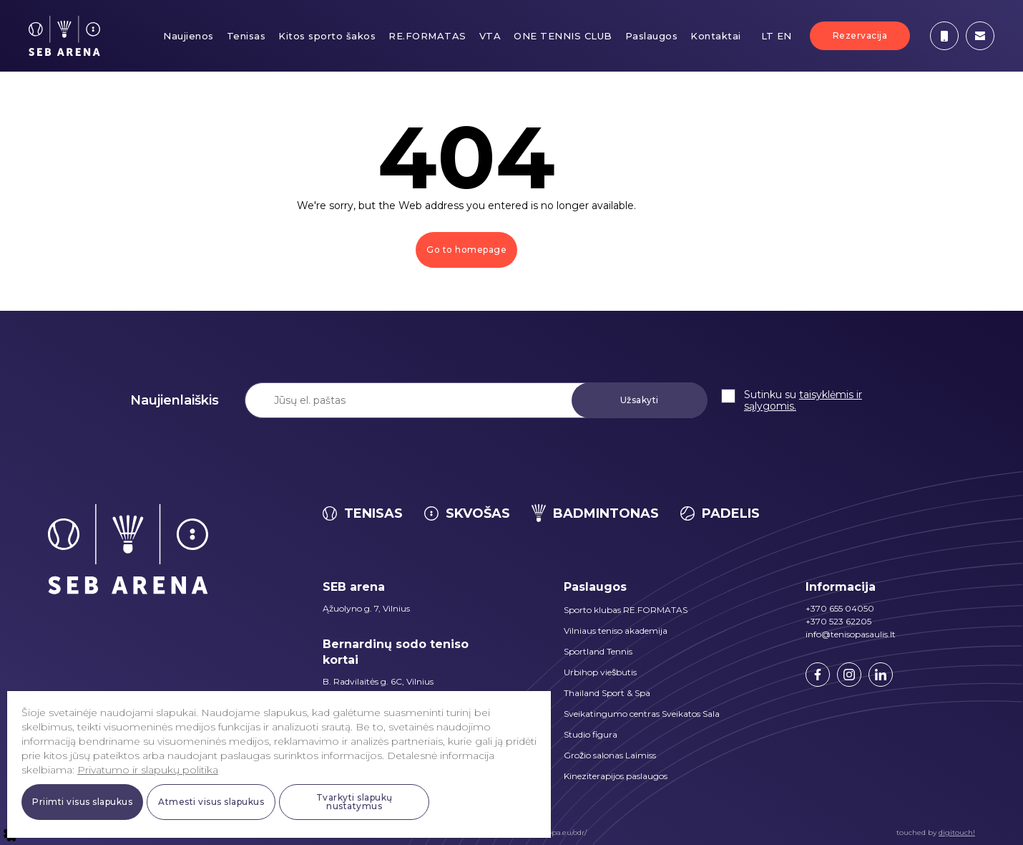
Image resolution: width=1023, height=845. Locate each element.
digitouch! (957, 832)
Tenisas (246, 36)
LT (767, 36)
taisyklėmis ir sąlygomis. (803, 400)
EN (784, 36)
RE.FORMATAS (427, 36)
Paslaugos (651, 36)
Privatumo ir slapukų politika (147, 769)
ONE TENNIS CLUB (563, 36)
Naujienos (188, 36)
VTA (490, 36)
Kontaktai (715, 36)
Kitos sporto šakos (327, 36)
